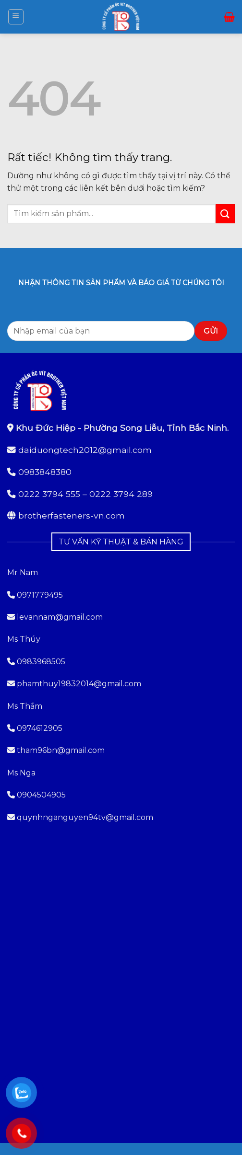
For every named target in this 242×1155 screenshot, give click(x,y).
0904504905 (41, 794)
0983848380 (45, 472)
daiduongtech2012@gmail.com (85, 450)
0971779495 (35, 595)
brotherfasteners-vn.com (71, 515)
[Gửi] (225, 213)
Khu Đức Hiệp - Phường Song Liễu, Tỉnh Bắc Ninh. (122, 428)
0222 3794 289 (121, 494)
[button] (16, 16)
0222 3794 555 (49, 494)
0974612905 (39, 728)
